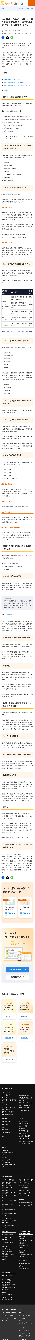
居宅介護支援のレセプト (9, 1183)
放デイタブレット (24, 1193)
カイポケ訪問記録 (24, 1188)
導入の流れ (22, 1128)
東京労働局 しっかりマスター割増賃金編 (15, 331)
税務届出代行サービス (8, 1285)
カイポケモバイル (7, 1235)
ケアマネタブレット (25, 1183)
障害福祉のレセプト (8, 1190)
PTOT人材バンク (24, 1333)
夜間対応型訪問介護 (25, 1105)
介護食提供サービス (8, 1254)
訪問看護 (4, 1104)
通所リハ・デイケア (8, 1112)
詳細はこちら (16, 977)
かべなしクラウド (7, 1316)
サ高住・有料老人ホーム (26, 1107)
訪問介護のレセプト (8, 1188)
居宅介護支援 (6, 1095)
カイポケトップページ (8, 1088)
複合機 (4, 1292)
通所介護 (4, 1097)
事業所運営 (5, 1129)
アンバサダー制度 (24, 1138)
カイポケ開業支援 (24, 1110)
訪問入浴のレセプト (8, 1218)
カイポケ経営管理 (7, 1256)
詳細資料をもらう (16, 969)
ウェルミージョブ (24, 1316)
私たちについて (23, 1121)
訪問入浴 (21, 1100)
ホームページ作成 (7, 1251)
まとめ (6, 90)
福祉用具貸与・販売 (8, 1114)
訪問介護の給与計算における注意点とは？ (16, 82)
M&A (3, 1259)
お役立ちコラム (6, 1121)
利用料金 (4, 1118)
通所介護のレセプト (8, 1185)
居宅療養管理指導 (24, 1095)
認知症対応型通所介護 (25, 1098)
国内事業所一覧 (23, 1131)
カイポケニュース (7, 1249)
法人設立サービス (7, 1282)
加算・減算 (5, 1124)
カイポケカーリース (8, 1242)
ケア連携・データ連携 (25, 1202)
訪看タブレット (23, 1190)
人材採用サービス (7, 1297)
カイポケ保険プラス (8, 1299)
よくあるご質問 (23, 1123)
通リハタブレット (24, 1195)
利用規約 (4, 1157)
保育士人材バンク (24, 1336)
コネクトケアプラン (25, 1205)
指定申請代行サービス (8, 1287)
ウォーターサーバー (8, 1294)
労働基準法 (10, 614)
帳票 (3, 1127)
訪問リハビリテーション (26, 1103)
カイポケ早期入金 (24, 1136)
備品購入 (4, 1240)
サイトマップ (6, 1160)
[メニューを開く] (31, 3)
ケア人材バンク (23, 1330)
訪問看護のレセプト (8, 1193)
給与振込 (21, 1266)
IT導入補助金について (25, 1133)
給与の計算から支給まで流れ (12, 79)
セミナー (4, 1136)
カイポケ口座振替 (24, 1268)
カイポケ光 (5, 1290)
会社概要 (4, 1150)
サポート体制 (23, 1126)
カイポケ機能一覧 (7, 1176)
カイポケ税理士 (6, 1280)
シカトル (21, 1328)
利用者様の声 (6, 1133)
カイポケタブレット (8, 1237)
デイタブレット (23, 1185)
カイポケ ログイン (7, 1162)
